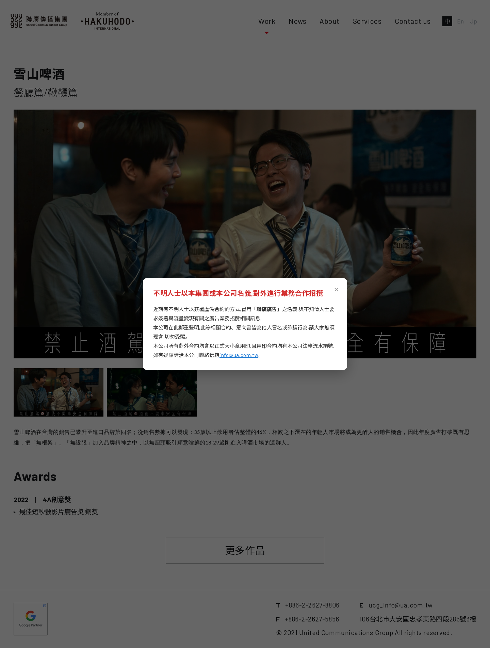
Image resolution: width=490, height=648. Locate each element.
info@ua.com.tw (238, 355)
